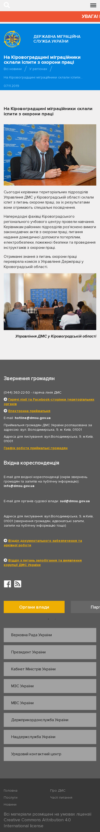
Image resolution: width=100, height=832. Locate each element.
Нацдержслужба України (33, 736)
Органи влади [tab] (34, 607)
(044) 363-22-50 (17, 392)
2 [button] (55, 619)
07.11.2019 (11, 86)
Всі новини (13, 69)
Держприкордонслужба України (39, 719)
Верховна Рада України (31, 634)
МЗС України (22, 686)
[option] (37, 608)
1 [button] (48, 619)
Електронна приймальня (29, 411)
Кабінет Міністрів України (33, 669)
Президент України (28, 652)
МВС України (22, 702)
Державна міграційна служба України (57, 39)
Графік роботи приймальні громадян (36, 448)
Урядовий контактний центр (36, 754)
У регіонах (38, 69)
